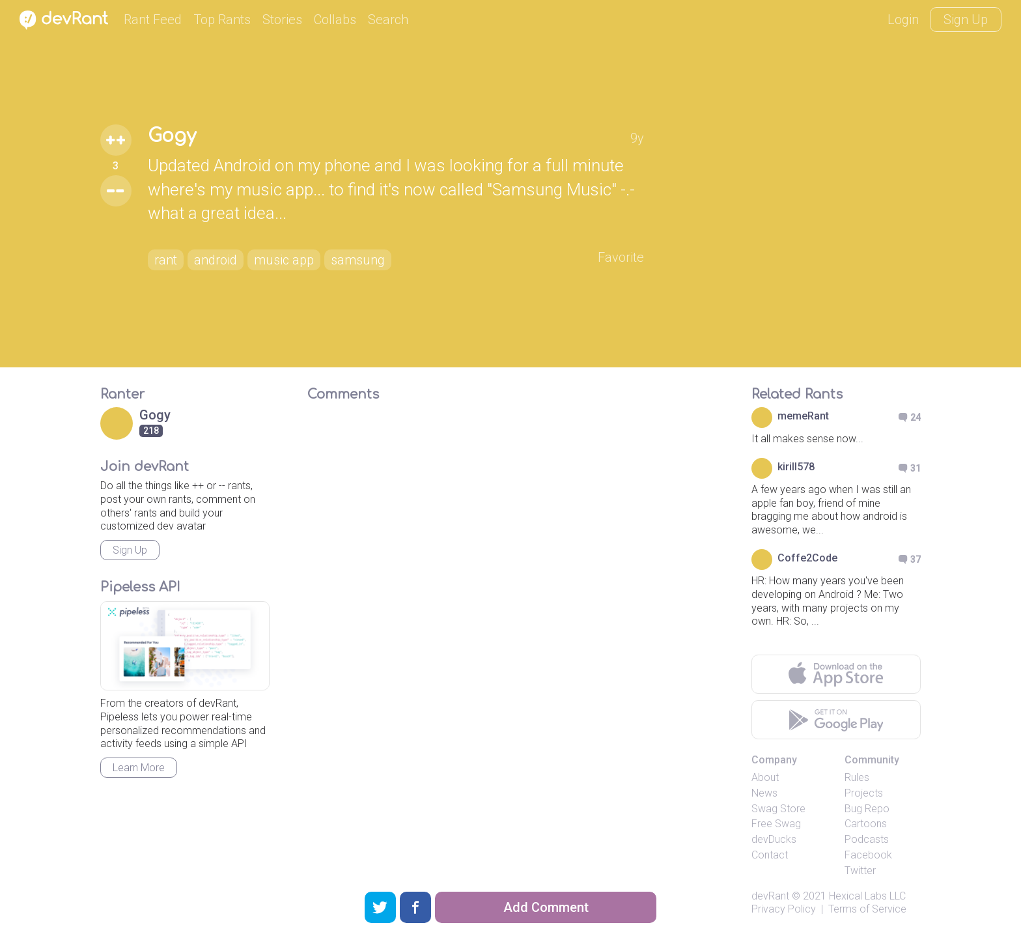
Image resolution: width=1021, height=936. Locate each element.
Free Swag (776, 823)
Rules (857, 777)
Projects (864, 793)
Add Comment (546, 907)
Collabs (335, 19)
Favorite (621, 257)
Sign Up (966, 19)
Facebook (868, 855)
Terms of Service (867, 909)
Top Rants (222, 19)
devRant (770, 896)
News (764, 793)
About (765, 777)
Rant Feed (153, 19)
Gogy (172, 136)
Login (903, 19)
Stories (282, 19)
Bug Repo (867, 808)
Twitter (860, 870)
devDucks (773, 839)
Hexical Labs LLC (867, 896)
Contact (769, 855)
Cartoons (866, 823)
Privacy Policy (783, 909)
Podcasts (867, 839)
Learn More (139, 767)
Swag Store (778, 808)
